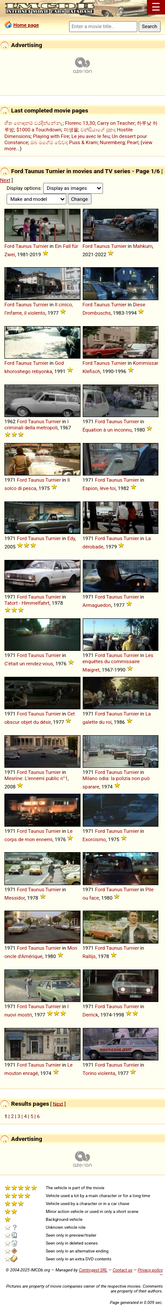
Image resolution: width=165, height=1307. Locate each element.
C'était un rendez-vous (28, 664)
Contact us (122, 1269)
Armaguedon (97, 605)
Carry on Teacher (116, 123)
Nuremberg (112, 142)
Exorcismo (94, 839)
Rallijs (89, 956)
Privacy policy (150, 1269)
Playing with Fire (51, 136)
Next (5, 180)
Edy (71, 538)
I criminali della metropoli (36, 424)
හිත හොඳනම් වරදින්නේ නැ (33, 123)
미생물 (71, 130)
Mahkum (142, 246)
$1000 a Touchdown (38, 130)
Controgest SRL (93, 1269)
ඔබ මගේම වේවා (48, 142)
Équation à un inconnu (107, 430)
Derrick (91, 1015)
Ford (9, 246)
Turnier (40, 246)
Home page (26, 25)
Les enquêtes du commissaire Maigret (118, 662)
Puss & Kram (83, 142)
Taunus (23, 246)
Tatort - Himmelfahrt (27, 603)
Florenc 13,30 (80, 123)
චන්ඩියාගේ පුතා (98, 130)
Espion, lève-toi (99, 488)
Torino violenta (99, 1073)
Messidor (14, 898)
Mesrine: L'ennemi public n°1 (36, 778)
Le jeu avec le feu (90, 136)
